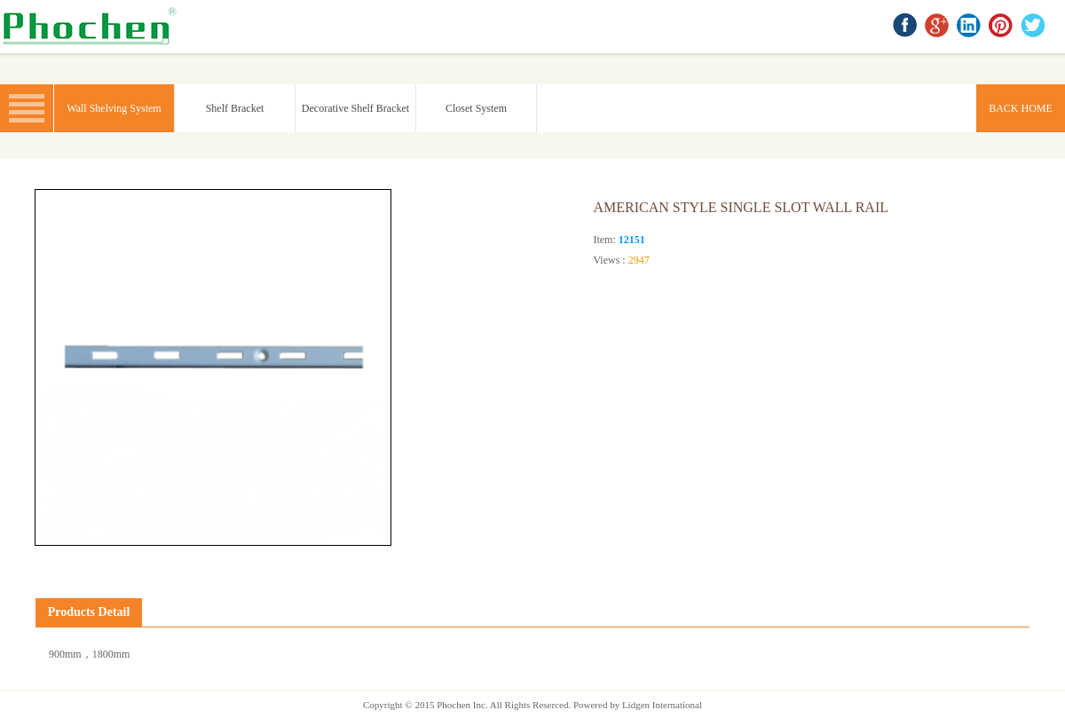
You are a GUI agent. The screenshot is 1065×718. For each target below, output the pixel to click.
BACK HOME (93, 26)
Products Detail (89, 612)
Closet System (476, 108)
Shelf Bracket (235, 108)
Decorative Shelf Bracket (355, 108)
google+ (938, 26)
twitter (1034, 26)
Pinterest (1002, 26)
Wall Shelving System (114, 108)
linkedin (970, 26)
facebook (906, 26)
